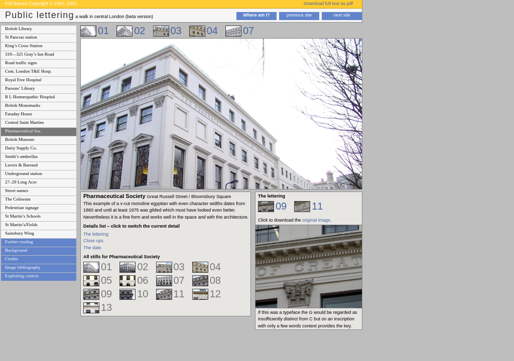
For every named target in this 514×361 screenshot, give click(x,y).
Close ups (93, 240)
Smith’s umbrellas (21, 156)
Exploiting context (22, 275)
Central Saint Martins (24, 122)
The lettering (95, 234)
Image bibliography (23, 267)
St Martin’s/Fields (21, 224)
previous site (299, 15)
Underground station (23, 173)
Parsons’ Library (20, 88)
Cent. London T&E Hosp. (28, 71)
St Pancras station (21, 37)
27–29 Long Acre (21, 182)
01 (103, 30)
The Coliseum (18, 199)
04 (212, 30)
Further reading (19, 241)
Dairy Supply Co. (21, 147)
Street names (16, 190)
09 (106, 293)
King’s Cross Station (24, 45)
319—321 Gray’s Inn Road (29, 54)
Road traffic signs (21, 62)
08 (215, 280)
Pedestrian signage (22, 207)
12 (215, 293)
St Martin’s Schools (23, 216)
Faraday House (18, 113)
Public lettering (39, 15)
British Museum (19, 139)
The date (92, 247)
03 (176, 30)
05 (106, 280)
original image (316, 220)
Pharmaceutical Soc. (23, 130)
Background (16, 250)
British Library (18, 28)
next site (341, 15)
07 (248, 30)
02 (139, 30)
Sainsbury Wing (19, 233)
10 (142, 293)
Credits (11, 258)
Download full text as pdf (328, 3)
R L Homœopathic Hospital (30, 96)
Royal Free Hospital (23, 79)
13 (106, 307)
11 (179, 293)
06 (142, 280)
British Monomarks (22, 105)
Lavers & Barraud (21, 164)
